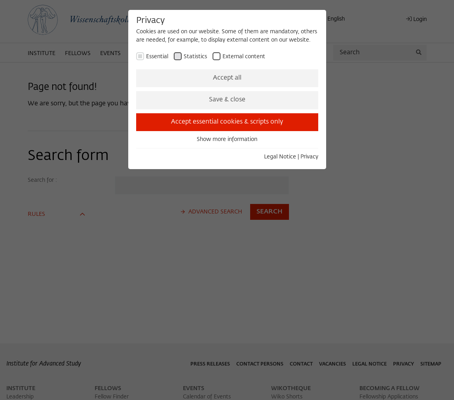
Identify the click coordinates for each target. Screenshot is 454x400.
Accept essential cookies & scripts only (227, 122)
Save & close (227, 100)
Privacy (309, 157)
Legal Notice (280, 157)
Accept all (227, 78)
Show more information (227, 139)
